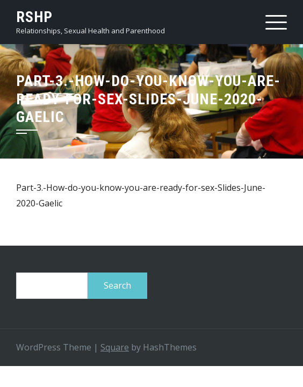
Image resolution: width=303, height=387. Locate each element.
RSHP (34, 17)
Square (114, 347)
